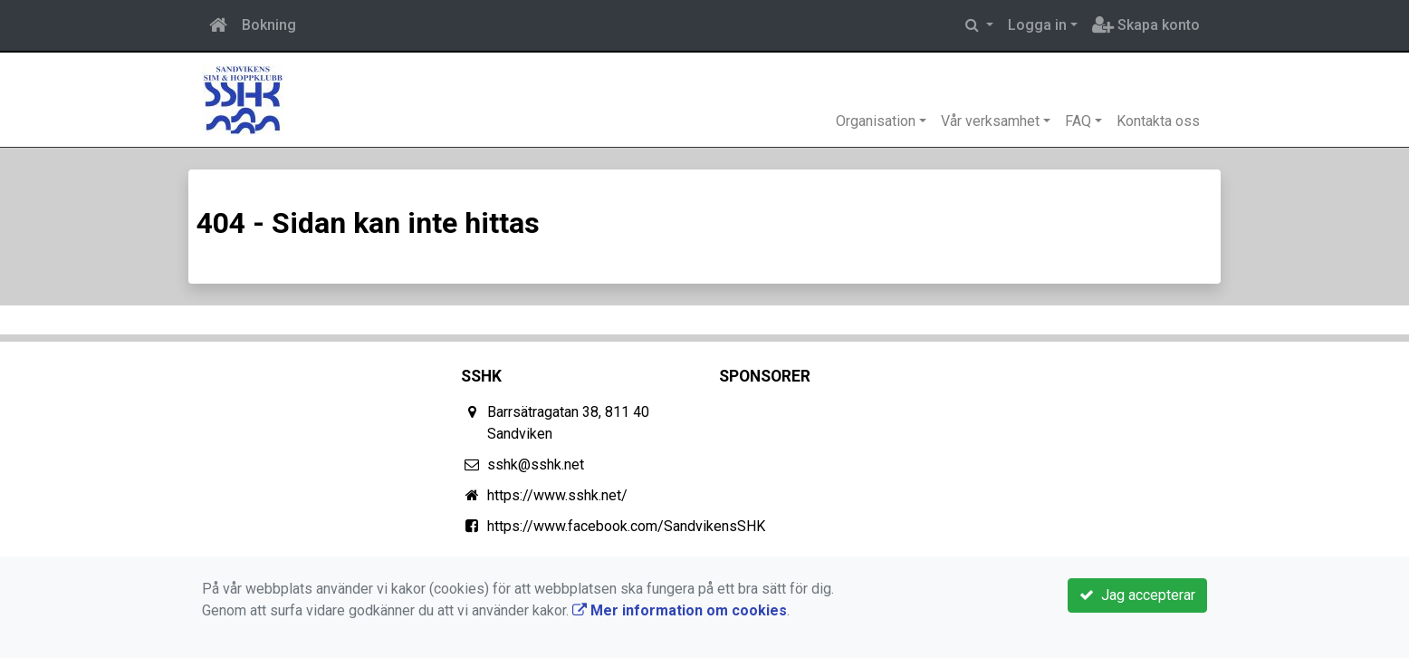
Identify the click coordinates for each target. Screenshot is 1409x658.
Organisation (875, 121)
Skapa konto (1146, 25)
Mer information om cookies (679, 610)
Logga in (1037, 25)
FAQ (1078, 121)
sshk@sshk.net (535, 464)
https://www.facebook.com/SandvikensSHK (626, 526)
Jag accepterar (1137, 595)
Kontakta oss (1158, 121)
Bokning (269, 25)
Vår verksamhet (990, 121)
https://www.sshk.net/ (557, 495)
